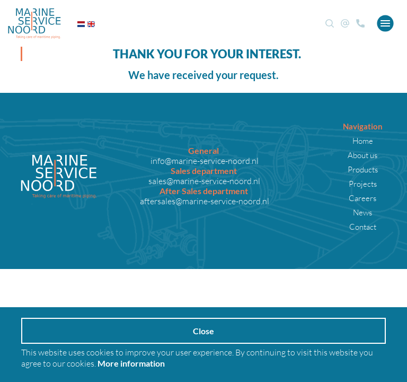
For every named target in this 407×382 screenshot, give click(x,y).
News (362, 212)
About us (362, 155)
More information (131, 363)
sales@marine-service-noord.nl (203, 181)
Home (362, 140)
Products (363, 169)
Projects (363, 183)
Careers (362, 198)
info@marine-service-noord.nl (204, 160)
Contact (362, 226)
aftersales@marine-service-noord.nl (203, 201)
